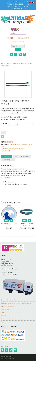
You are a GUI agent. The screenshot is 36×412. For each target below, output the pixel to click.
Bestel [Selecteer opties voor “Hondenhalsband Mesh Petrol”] (29, 220)
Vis (28, 4)
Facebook (15, 54)
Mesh (12, 148)
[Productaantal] (3, 132)
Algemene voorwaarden (8, 306)
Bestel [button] (11, 220)
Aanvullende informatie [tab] (22, 156)
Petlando (8, 151)
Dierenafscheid (18, 8)
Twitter (11, 54)
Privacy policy (5, 309)
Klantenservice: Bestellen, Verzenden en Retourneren (16, 303)
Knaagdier (19, 4)
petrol (23, 148)
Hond (24, 2)
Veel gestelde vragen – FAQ (8, 300)
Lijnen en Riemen (18, 63)
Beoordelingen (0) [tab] (8, 159)
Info (6, 220)
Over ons (3, 315)
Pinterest (20, 54)
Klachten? (3, 312)
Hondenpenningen (11, 2)
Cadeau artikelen (13, 6)
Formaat (4, 123)
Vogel (9, 4)
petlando (17, 148)
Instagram (24, 54)
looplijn (7, 148)
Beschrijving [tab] (6, 156)
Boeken (26, 6)
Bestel (2, 136)
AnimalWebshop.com (18, 19)
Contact (3, 322)
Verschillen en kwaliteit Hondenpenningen (13, 318)
